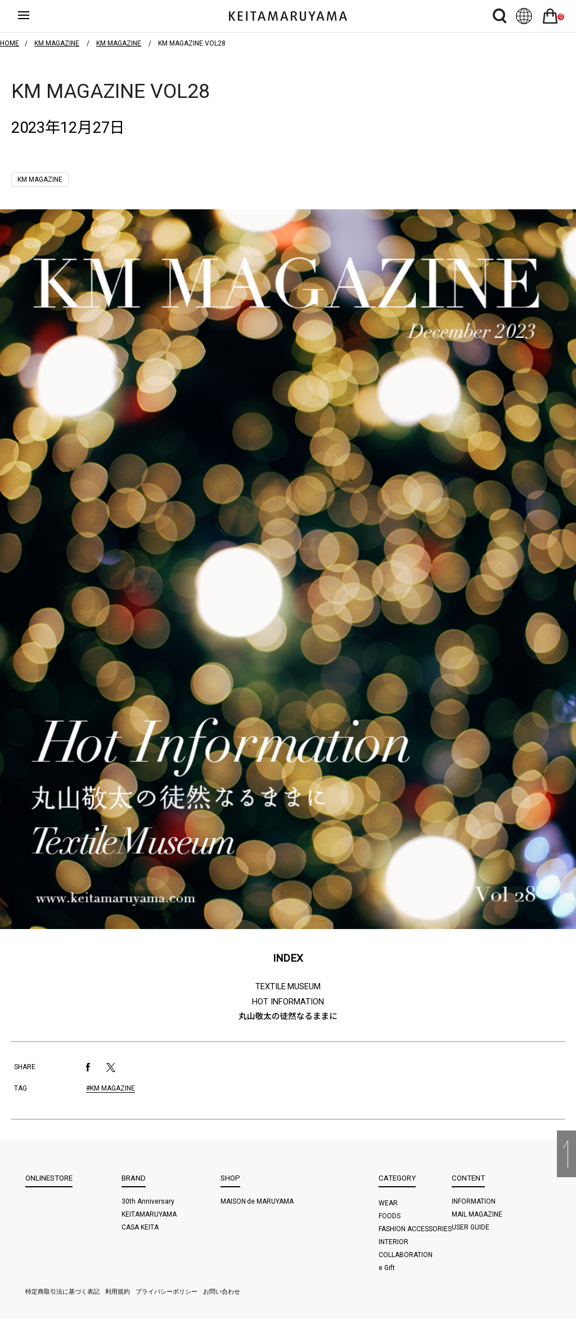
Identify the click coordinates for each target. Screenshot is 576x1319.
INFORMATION (474, 1201)
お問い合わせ (221, 1291)
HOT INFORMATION (288, 1002)
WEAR (388, 1203)
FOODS (389, 1216)
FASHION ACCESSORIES (415, 1229)
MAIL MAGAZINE (477, 1214)
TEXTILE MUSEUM (288, 986)
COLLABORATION (406, 1255)
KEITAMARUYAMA (149, 1214)
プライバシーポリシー (166, 1291)
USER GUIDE (470, 1227)
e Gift (387, 1268)
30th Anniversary (148, 1201)
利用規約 (117, 1291)
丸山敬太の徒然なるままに (288, 1016)
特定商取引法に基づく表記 (62, 1291)
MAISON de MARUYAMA (257, 1201)
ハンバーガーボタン (33, 16)
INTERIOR (393, 1242)
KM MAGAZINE (39, 179)
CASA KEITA (140, 1227)
